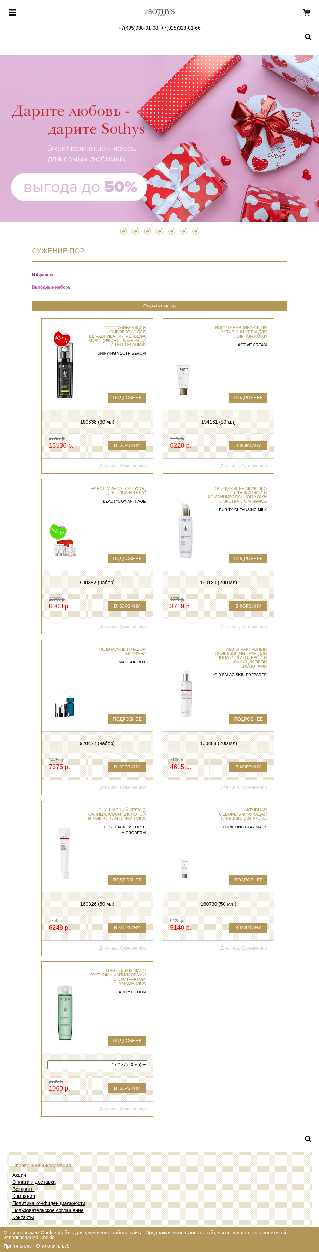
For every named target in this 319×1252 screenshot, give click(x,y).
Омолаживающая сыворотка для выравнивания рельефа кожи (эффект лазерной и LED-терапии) (117, 336)
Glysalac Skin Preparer (240, 675)
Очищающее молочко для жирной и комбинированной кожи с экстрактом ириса (237, 495)
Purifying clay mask (245, 827)
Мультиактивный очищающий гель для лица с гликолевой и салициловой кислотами (241, 658)
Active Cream (252, 345)
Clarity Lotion (130, 992)
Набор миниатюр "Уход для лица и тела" (118, 490)
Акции (19, 1175)
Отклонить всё (53, 1246)
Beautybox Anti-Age (124, 501)
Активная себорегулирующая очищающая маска (243, 814)
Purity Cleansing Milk (243, 510)
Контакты (23, 1217)
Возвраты (23, 1189)
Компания (23, 1196)
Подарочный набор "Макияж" (122, 651)
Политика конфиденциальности (48, 1203)
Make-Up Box (132, 662)
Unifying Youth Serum (122, 353)
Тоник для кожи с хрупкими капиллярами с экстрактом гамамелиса (117, 977)
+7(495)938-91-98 (138, 28)
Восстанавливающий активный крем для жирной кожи (241, 332)
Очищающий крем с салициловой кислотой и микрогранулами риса (117, 814)
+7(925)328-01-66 (180, 28)
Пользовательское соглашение (48, 1210)
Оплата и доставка (33, 1182)
